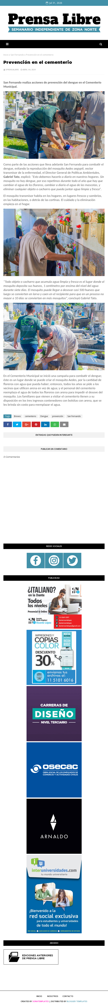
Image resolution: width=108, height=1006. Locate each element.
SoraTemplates (41, 1001)
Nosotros (52, 996)
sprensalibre (12, 69)
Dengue (44, 416)
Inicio (6, 54)
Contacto (67, 996)
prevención (57, 416)
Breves (17, 416)
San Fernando (17, 54)
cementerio (30, 416)
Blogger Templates (77, 1001)
